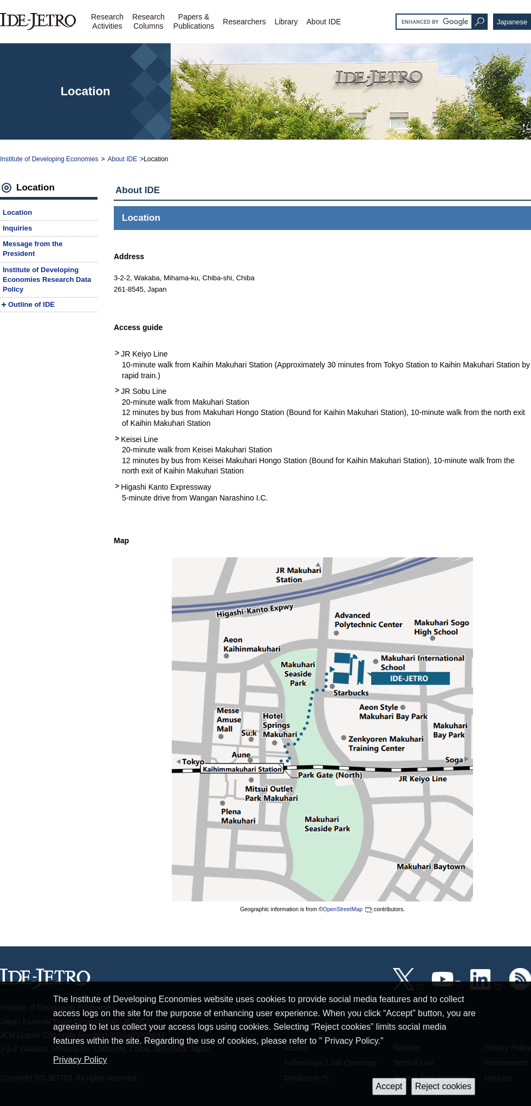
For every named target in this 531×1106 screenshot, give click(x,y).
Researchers (244, 21)
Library (286, 21)
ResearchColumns (148, 21)
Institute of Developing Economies (49, 159)
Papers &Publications (194, 21)
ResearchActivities (107, 21)
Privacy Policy (80, 1059)
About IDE (324, 21)
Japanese (512, 22)
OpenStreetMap (342, 909)
